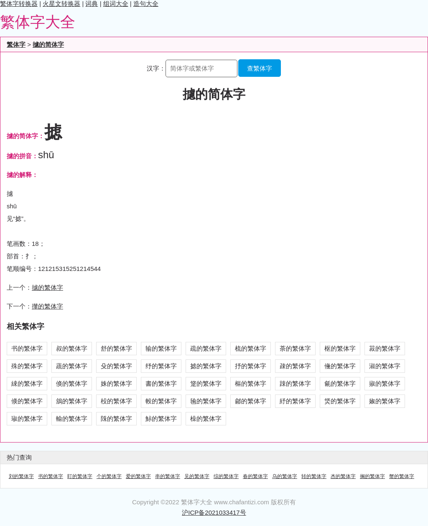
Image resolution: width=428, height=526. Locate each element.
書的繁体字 (161, 383)
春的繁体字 (255, 476)
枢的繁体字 (340, 348)
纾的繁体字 (161, 365)
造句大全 (145, 3)
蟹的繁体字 (401, 476)
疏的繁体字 (206, 348)
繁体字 (16, 44)
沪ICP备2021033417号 (214, 512)
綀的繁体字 (27, 383)
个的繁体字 (109, 476)
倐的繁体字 (27, 401)
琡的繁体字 (27, 418)
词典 (91, 3)
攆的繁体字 (47, 306)
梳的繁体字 (250, 348)
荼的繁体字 (295, 348)
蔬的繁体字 (71, 365)
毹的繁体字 (340, 383)
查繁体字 (259, 68)
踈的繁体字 (295, 383)
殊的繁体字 (27, 365)
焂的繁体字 (340, 401)
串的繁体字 (167, 476)
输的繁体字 (161, 348)
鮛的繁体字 (161, 418)
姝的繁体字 (116, 383)
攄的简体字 (48, 44)
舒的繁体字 (116, 348)
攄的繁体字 (47, 287)
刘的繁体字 (21, 476)
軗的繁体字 (161, 401)
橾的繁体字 (206, 418)
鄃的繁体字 (250, 401)
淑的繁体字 (384, 365)
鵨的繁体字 (71, 401)
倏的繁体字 (71, 383)
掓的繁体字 (384, 383)
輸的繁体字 (71, 418)
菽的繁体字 (384, 348)
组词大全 (115, 3)
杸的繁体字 (116, 401)
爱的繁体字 (138, 476)
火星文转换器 (61, 3)
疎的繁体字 (295, 365)
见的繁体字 (196, 476)
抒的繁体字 (250, 365)
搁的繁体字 (372, 476)
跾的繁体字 (206, 383)
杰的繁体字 (343, 476)
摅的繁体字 (206, 365)
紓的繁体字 (295, 401)
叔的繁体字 (71, 348)
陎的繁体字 (116, 418)
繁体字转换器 (19, 3)
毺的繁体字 (206, 401)
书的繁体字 (27, 348)
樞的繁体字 (250, 383)
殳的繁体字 (116, 365)
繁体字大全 (37, 21)
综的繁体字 (226, 476)
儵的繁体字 (340, 365)
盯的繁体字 (79, 476)
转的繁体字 (313, 476)
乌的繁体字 (284, 476)
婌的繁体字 (384, 401)
